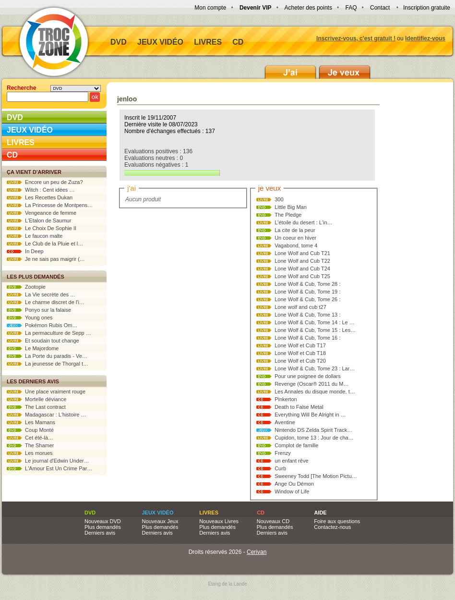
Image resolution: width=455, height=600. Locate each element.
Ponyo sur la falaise (39, 310)
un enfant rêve (291, 461)
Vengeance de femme (41, 213)
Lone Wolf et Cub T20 (300, 361)
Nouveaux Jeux (160, 521)
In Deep (25, 251)
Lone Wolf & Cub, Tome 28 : (307, 284)
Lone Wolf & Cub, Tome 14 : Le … (315, 322)
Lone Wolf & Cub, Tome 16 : (307, 338)
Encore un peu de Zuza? (45, 182)
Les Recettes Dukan (39, 197)
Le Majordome (33, 348)
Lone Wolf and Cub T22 (302, 261)
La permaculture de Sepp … (49, 333)
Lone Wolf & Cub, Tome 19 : (307, 291)
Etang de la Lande (227, 584)
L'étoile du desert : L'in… (303, 222)
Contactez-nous (332, 527)
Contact (380, 7)
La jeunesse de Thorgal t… (47, 364)
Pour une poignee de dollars (308, 376)
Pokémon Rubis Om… (42, 325)
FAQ (351, 7)
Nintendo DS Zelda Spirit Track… (313, 430)
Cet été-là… (30, 438)
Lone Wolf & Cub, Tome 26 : (307, 299)
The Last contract (36, 407)
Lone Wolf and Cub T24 (302, 268)
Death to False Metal (299, 407)
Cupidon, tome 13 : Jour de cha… (314, 438)
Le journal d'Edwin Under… (48, 461)
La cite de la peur (295, 230)
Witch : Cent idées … (40, 190)
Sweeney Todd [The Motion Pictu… (316, 476)
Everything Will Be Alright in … (310, 414)
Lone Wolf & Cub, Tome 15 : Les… (315, 330)
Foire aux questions (337, 521)
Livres (208, 42)
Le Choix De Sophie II (41, 228)
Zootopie (26, 287)
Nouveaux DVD (102, 521)
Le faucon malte (34, 236)
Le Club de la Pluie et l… (45, 243)
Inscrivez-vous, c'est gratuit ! (355, 38)
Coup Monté (30, 430)
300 (279, 199)
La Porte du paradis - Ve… (47, 356)
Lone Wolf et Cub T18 (300, 353)
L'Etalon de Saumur (39, 220)
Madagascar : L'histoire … (46, 414)
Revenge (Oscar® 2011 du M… (311, 384)
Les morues (30, 453)
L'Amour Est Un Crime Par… (49, 468)
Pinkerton (286, 399)
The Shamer (30, 445)
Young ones (30, 317)
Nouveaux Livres (219, 521)
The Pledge (288, 215)
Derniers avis (99, 533)
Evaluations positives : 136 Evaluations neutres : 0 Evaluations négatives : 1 (172, 162)
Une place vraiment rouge (46, 391)
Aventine (285, 422)
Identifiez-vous (425, 38)
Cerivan (256, 552)
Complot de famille (296, 445)
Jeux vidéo (160, 42)
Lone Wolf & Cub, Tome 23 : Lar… (315, 368)
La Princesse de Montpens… (50, 205)
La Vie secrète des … (41, 294)
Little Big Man (291, 207)
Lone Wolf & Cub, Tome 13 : (307, 315)
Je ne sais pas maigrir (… (46, 259)
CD (237, 42)
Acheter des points (308, 7)
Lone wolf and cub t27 (300, 307)
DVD (118, 42)
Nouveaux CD (273, 521)
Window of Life (292, 491)
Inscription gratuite (426, 7)
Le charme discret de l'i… (45, 302)
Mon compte (210, 7)
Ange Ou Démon (294, 484)
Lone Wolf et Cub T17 (300, 345)
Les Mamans (31, 422)
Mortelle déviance (36, 399)
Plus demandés (102, 527)
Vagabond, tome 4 (296, 245)
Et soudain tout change (43, 340)
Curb (280, 468)
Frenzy (283, 453)
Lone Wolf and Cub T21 (302, 253)
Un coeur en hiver (295, 238)
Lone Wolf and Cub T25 (302, 276)
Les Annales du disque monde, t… (315, 391)
